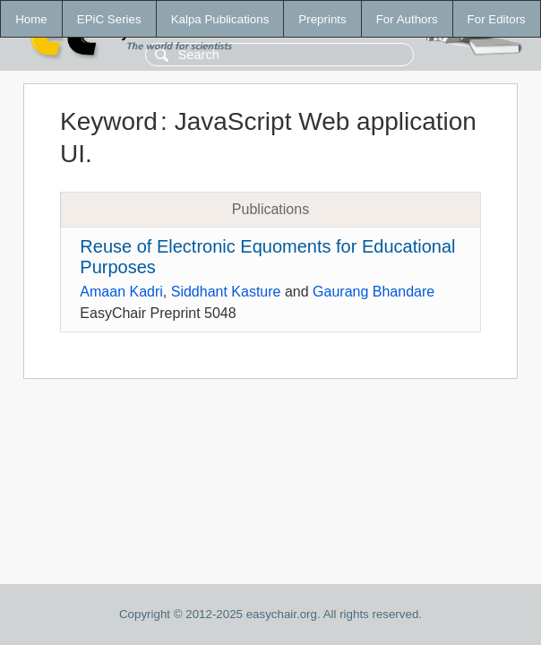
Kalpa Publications (220, 19)
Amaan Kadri (121, 291)
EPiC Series (109, 19)
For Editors (497, 19)
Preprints (322, 19)
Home (31, 19)
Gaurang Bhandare (373, 291)
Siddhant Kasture (226, 291)
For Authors (407, 19)
